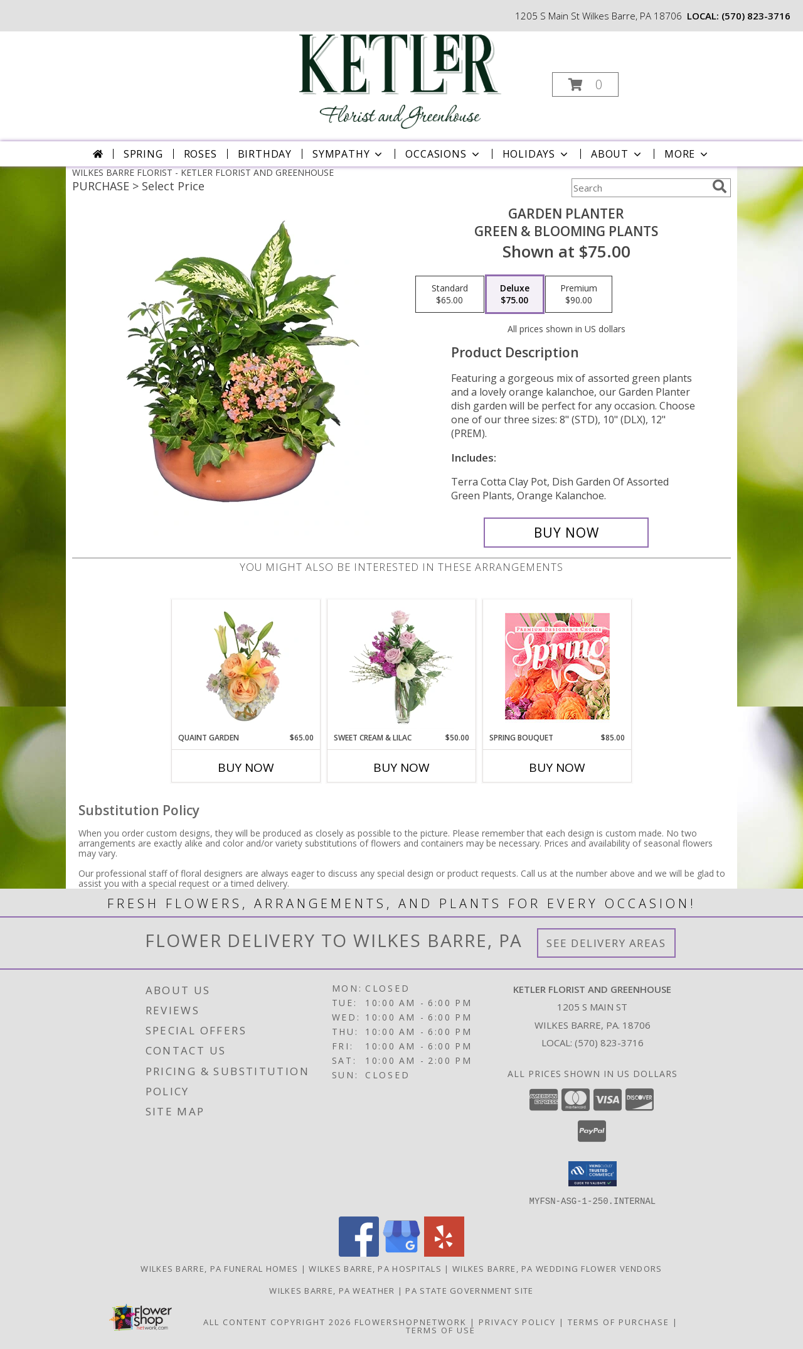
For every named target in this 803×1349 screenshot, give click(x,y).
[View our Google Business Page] (401, 1253)
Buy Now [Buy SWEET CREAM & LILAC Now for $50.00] (401, 767)
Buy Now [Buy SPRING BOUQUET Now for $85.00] (557, 767)
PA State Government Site (469, 1290)
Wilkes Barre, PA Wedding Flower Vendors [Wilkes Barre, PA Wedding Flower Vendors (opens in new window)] (557, 1268)
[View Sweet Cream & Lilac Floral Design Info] (401, 665)
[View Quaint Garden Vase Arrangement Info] (246, 665)
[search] (719, 186)
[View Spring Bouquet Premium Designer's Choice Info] (557, 666)
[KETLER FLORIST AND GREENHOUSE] (400, 81)
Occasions (443, 154)
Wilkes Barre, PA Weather (332, 1290)
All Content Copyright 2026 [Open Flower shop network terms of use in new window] (277, 1321)
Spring (143, 154)
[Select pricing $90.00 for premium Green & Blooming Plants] (579, 294)
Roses (200, 154)
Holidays (536, 154)
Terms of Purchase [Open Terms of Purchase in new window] (618, 1321)
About (617, 154)
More (687, 154)
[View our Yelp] (444, 1253)
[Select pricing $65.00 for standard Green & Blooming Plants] (450, 294)
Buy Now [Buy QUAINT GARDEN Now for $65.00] (246, 767)
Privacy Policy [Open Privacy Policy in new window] (517, 1321)
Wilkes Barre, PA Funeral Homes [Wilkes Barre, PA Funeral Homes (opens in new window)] (219, 1268)
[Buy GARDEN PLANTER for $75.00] (566, 532)
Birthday (265, 154)
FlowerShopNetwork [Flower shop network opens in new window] (410, 1321)
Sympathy (348, 154)
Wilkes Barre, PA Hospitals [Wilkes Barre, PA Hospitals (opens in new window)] (375, 1268)
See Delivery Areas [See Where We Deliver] (606, 943)
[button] (585, 84)
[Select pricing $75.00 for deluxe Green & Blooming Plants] (515, 294)
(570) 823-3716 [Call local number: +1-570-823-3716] (755, 15)
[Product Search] (639, 188)
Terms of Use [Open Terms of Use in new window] (441, 1329)
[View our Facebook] (359, 1253)
